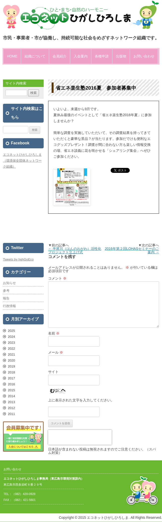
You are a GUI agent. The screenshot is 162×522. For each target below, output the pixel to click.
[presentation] (80, 437)
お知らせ (9, 283)
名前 (54, 333)
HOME (12, 56)
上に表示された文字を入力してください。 (81, 400)
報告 (6, 298)
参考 (6, 290)
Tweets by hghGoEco (18, 259)
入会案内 (81, 56)
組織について (35, 56)
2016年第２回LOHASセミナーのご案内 (132, 250)
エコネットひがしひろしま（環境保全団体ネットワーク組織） (22, 160)
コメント (57, 278)
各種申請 (102, 56)
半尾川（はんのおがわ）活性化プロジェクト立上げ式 (74, 250)
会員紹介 (59, 56)
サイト (53, 372)
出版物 (121, 56)
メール (55, 352)
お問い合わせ (143, 56)
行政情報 (9, 306)
